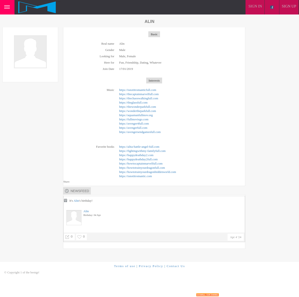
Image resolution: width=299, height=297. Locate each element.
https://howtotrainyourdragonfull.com (142, 167)
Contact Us (176, 266)
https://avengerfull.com (133, 127)
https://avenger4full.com (134, 123)
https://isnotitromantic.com (135, 176)
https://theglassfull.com (133, 102)
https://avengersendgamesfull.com (140, 132)
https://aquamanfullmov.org (136, 115)
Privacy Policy (151, 266)
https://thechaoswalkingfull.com (138, 98)
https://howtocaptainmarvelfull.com (141, 163)
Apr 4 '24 (235, 237)
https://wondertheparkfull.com (137, 111)
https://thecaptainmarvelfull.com (139, 94)
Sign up (289, 6)
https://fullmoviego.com (133, 119)
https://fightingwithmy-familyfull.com (142, 151)
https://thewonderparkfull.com (137, 106)
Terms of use (124, 266)
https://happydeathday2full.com (138, 159)
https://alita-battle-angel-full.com (139, 146)
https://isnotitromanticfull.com (137, 90)
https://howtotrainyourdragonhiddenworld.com (147, 172)
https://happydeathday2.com (136, 155)
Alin (76, 200)
